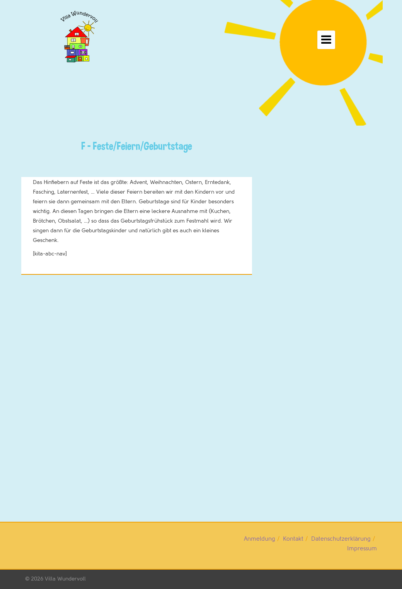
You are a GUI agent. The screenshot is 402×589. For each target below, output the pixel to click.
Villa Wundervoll (65, 579)
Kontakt (293, 539)
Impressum (362, 548)
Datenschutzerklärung (341, 539)
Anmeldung (259, 539)
